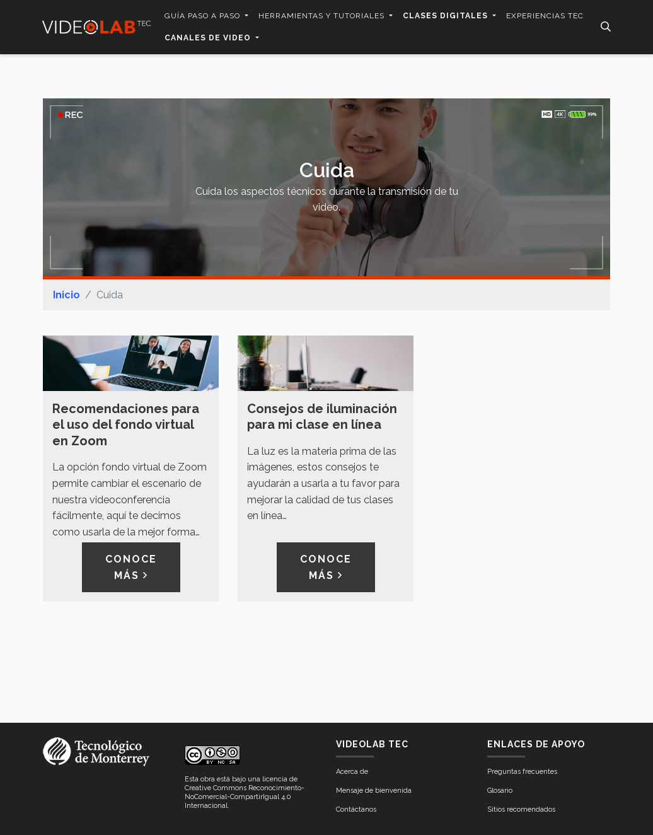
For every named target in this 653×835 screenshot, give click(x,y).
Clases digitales (446, 15)
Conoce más (131, 567)
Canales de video (209, 37)
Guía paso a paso (204, 15)
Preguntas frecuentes (522, 772)
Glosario (499, 790)
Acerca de (352, 772)
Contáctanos (356, 809)
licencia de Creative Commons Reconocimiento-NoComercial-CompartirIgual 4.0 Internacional (244, 792)
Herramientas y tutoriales (322, 15)
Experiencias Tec (545, 15)
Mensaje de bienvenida (374, 790)
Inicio (66, 295)
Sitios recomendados (521, 809)
